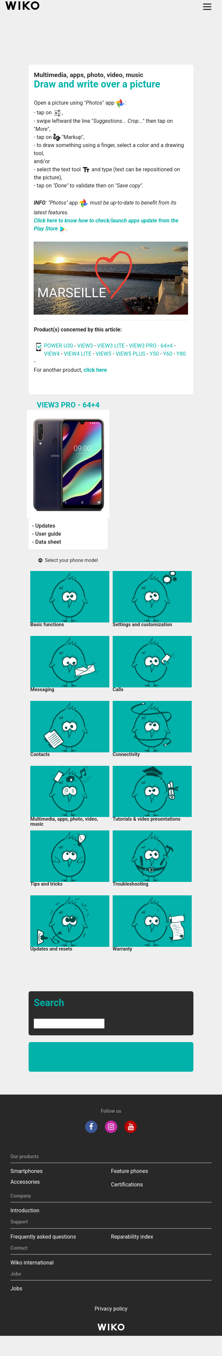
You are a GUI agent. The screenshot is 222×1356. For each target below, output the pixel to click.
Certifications (127, 1184)
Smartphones (26, 1171)
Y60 (168, 354)
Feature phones (129, 1171)
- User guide (46, 534)
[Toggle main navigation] (207, 6)
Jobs (16, 1288)
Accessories (25, 1182)
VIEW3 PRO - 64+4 (151, 346)
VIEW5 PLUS (130, 354)
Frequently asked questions (43, 1237)
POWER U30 (58, 346)
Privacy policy (111, 1309)
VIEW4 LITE (77, 354)
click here (95, 370)
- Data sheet (46, 542)
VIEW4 (52, 354)
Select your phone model (68, 560)
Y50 (154, 354)
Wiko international (31, 1262)
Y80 (181, 354)
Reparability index (132, 1237)
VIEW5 (104, 354)
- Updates (43, 526)
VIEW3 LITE (111, 346)
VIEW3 (85, 346)
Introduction (24, 1210)
